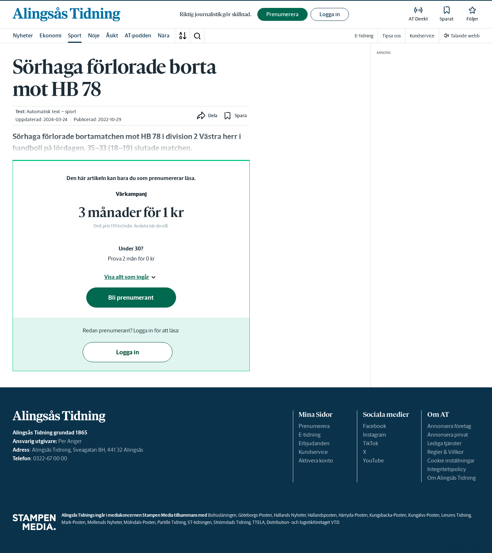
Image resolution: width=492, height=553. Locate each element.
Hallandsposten (322, 515)
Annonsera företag (449, 426)
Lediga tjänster (444, 443)
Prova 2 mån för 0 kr (131, 258)
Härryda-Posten (353, 515)
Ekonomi (50, 35)
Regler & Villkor (445, 451)
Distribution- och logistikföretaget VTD (303, 522)
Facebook (374, 426)
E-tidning (310, 434)
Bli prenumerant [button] (131, 297)
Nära (164, 35)
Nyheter (23, 35)
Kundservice (313, 451)
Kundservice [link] (422, 36)
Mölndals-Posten (140, 522)
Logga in (329, 14)
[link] (66, 14)
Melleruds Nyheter (104, 522)
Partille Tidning (171, 522)
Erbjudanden (314, 443)
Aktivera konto (316, 460)
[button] (197, 35)
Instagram (374, 434)
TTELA (258, 522)
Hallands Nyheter (290, 515)
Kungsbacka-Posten (387, 515)
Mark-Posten (73, 522)
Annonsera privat (447, 434)
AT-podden (138, 35)
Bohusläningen (222, 515)
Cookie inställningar (450, 460)
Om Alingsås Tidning (451, 477)
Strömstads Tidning (231, 522)
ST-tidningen (200, 522)
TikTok (370, 443)
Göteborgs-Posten (255, 515)
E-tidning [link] (364, 36)
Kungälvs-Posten (424, 515)
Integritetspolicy (446, 469)
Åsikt (112, 35)
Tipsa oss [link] (391, 36)
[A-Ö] (183, 35)
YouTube (373, 460)
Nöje (94, 35)
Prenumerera (314, 426)
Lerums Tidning (456, 515)
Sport (75, 35)
